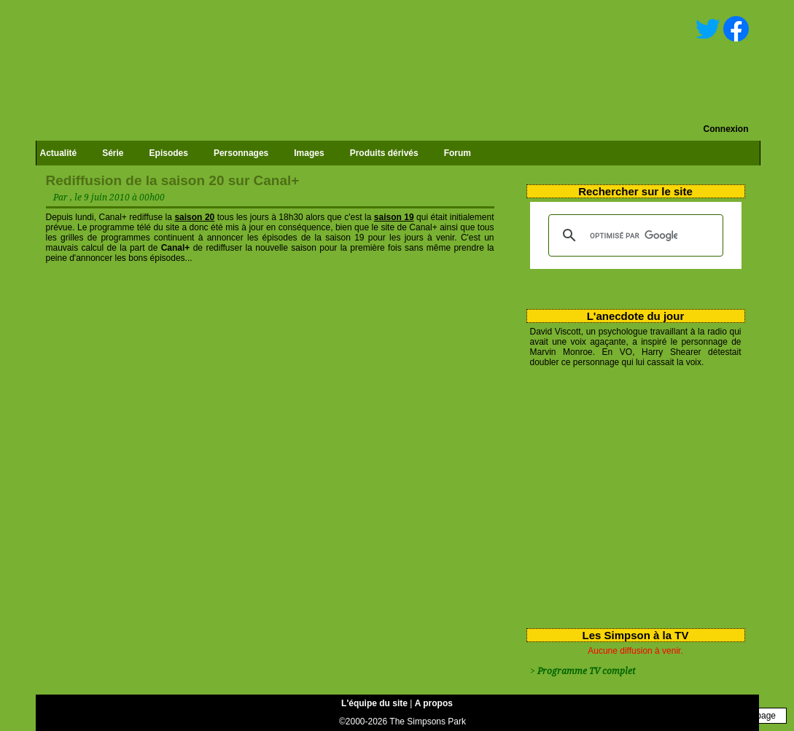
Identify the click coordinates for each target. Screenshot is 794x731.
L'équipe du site (374, 703)
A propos (434, 703)
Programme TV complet (586, 671)
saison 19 (394, 217)
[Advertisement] (630, 495)
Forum (457, 153)
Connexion (726, 129)
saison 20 (194, 217)
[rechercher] (633, 235)
